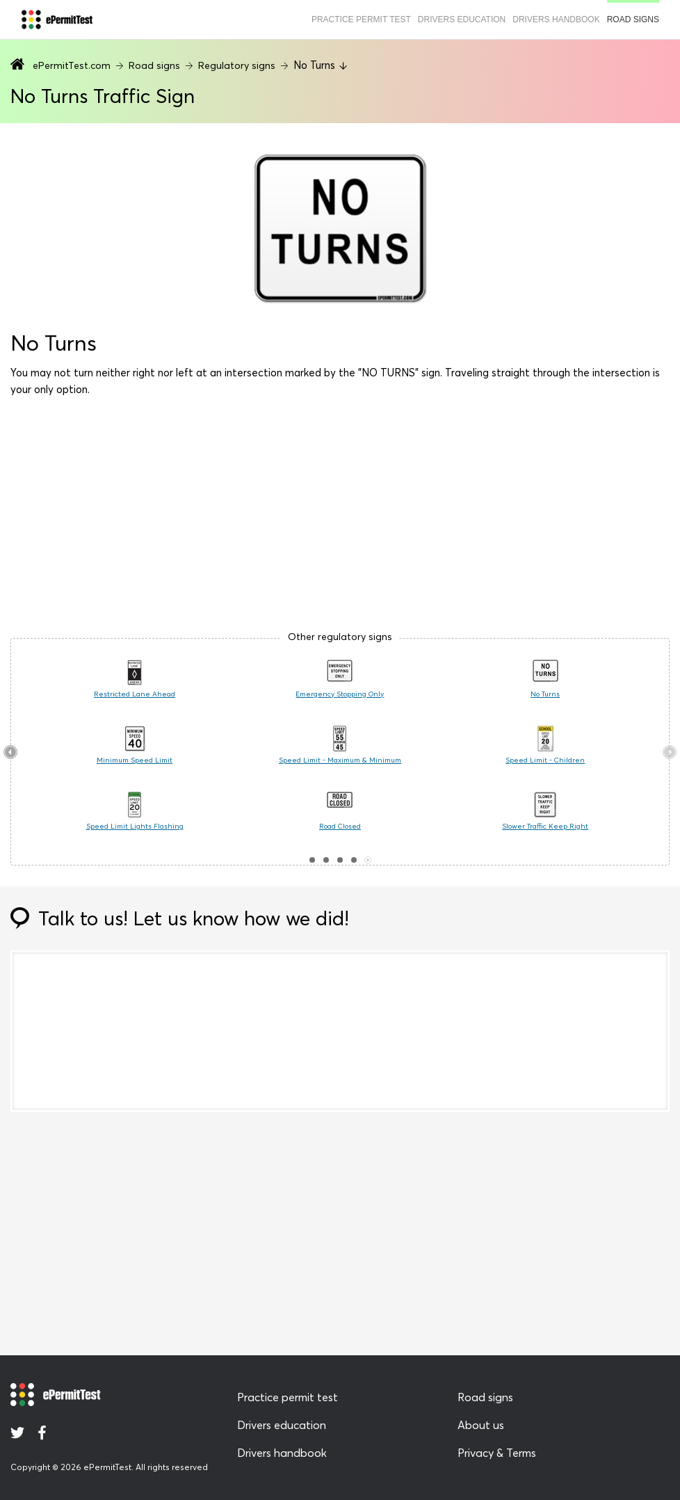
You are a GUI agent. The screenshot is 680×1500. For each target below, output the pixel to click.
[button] (312, 859)
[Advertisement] (340, 519)
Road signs (633, 19)
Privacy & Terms (497, 1453)
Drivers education (461, 19)
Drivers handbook (555, 19)
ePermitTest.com (72, 65)
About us (481, 1425)
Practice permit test (361, 19)
